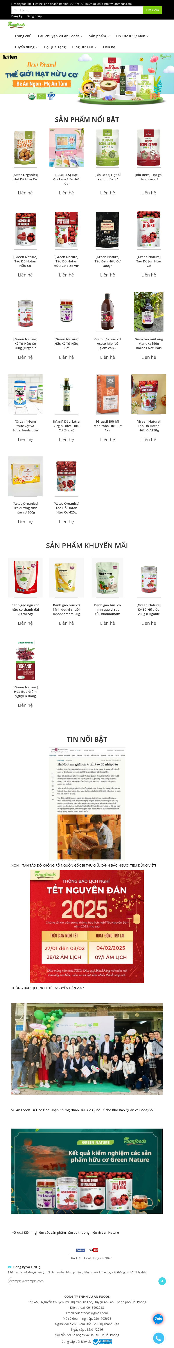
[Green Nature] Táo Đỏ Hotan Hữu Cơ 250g (149, 425)
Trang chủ (23, 36)
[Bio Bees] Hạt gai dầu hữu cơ (149, 176)
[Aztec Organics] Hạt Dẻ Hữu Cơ (25, 176)
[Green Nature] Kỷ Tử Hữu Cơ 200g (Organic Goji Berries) (25, 345)
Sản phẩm (99, 36)
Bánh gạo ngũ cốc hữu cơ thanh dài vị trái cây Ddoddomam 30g (25, 611)
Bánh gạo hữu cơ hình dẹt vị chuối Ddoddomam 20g (66, 609)
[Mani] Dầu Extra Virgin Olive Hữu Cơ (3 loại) (66, 425)
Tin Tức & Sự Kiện (132, 36)
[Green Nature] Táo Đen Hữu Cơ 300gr (107, 261)
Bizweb (86, 1341)
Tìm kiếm (152, 10)
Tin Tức (75, 1258)
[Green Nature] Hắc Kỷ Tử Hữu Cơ (66, 343)
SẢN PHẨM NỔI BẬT (87, 119)
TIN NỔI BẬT (87, 739)
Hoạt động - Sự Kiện (98, 1258)
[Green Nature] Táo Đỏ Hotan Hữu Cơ (25, 261)
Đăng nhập (34, 16)
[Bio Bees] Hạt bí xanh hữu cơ (108, 176)
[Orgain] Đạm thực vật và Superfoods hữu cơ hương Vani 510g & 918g (25, 430)
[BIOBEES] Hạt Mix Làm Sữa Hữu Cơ (66, 179)
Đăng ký (16, 16)
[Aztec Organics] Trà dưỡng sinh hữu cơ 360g (25, 507)
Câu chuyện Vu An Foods (60, 36)
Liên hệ (109, 47)
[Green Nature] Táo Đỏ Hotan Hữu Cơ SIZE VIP (66, 261)
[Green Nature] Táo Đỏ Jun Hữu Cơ (148, 261)
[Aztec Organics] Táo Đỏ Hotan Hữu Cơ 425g (66, 507)
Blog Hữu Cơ (84, 47)
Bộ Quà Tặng (55, 47)
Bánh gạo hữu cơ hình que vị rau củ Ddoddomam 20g (107, 611)
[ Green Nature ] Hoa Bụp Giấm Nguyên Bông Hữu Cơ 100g (25, 693)
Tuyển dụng (26, 47)
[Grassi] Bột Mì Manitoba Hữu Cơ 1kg (107, 425)
